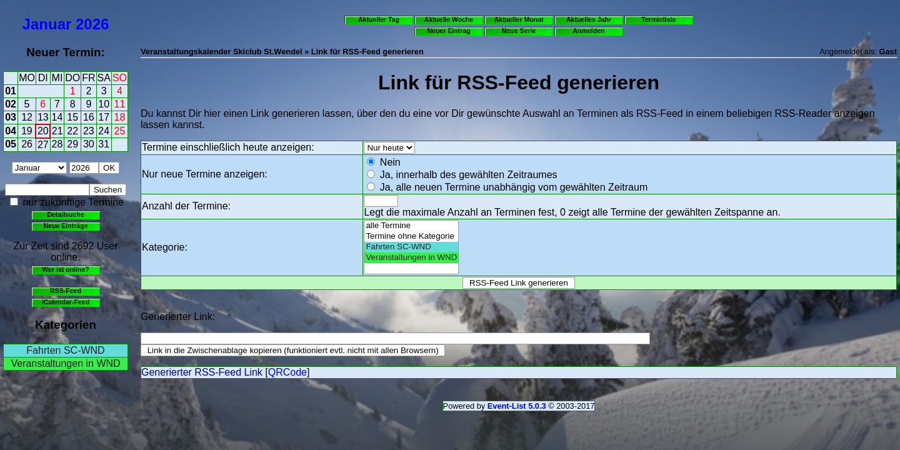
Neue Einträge (66, 225)
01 (10, 91)
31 (103, 144)
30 (88, 144)
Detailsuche (65, 214)
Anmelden (589, 30)
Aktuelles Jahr (588, 19)
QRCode (287, 372)
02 (10, 104)
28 (57, 144)
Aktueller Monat (518, 19)
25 (120, 131)
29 (72, 144)
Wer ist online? (65, 269)
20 (43, 131)
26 (26, 144)
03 (10, 117)
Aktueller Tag (378, 19)
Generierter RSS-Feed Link (201, 372)
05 (10, 144)
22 (72, 131)
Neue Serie (519, 30)
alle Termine (411, 226)
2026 (92, 24)
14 (57, 117)
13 (43, 117)
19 (26, 131)
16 (88, 117)
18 (120, 117)
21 (57, 131)
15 (72, 117)
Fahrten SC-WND (65, 350)
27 (43, 144)
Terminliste (658, 19)
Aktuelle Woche (448, 19)
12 (26, 117)
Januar (47, 24)
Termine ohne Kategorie (411, 236)
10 (103, 104)
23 (88, 131)
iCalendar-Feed (65, 302)
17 (103, 117)
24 (103, 131)
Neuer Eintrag (448, 30)
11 (120, 104)
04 (10, 131)
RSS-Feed (65, 290)
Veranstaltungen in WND (65, 363)
